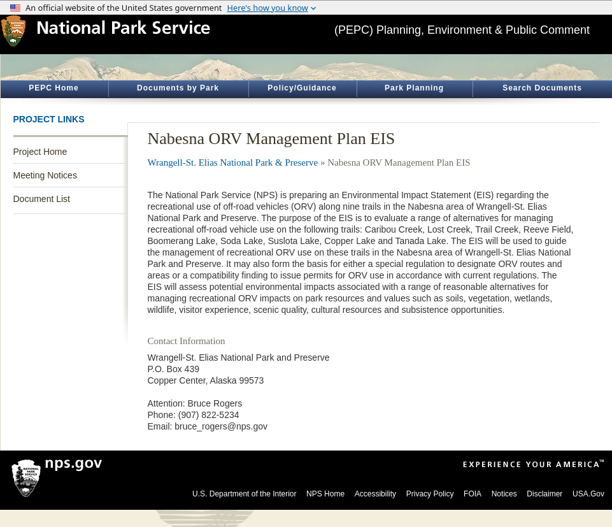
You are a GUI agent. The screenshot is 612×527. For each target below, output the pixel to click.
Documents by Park (178, 87)
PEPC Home (53, 87)
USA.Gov (588, 493)
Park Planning (414, 87)
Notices (504, 493)
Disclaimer (544, 493)
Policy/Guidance (301, 87)
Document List (41, 199)
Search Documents (542, 87)
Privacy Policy (430, 493)
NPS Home (325, 493)
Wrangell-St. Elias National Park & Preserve (233, 162)
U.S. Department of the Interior (244, 493)
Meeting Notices (45, 175)
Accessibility (375, 493)
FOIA (472, 493)
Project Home (40, 152)
